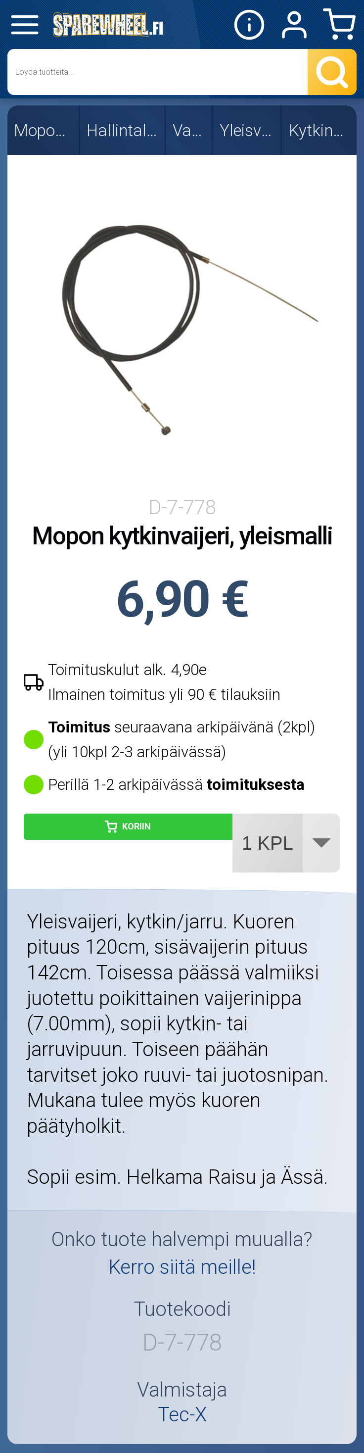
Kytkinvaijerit (320, 130)
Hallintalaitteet (123, 130)
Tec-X (182, 1415)
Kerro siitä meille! (182, 1267)
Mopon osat (44, 130)
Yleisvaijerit (247, 130)
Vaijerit (190, 130)
